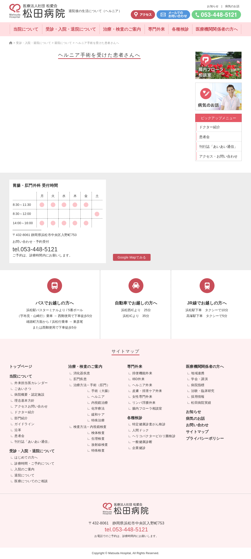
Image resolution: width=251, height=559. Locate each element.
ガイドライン (24, 424)
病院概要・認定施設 (29, 394)
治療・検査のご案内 (122, 29)
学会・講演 (199, 379)
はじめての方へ (26, 457)
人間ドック (140, 430)
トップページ (20, 366)
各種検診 (180, 29)
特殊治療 (98, 420)
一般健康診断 (142, 442)
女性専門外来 (142, 396)
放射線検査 (99, 444)
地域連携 (197, 373)
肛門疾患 (80, 379)
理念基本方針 (24, 400)
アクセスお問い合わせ (31, 406)
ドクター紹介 (209, 127)
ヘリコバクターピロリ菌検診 (153, 436)
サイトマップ (197, 432)
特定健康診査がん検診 (148, 424)
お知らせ (212, 6)
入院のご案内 (24, 469)
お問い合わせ (197, 425)
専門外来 (156, 29)
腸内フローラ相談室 (147, 408)
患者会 (204, 137)
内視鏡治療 (99, 402)
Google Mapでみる (132, 257)
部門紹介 (21, 418)
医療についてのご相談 (31, 481)
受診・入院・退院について (71, 29)
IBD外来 (138, 379)
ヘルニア (98, 396)
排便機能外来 (142, 373)
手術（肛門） (100, 385)
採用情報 (197, 396)
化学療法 (98, 408)
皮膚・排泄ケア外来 (147, 391)
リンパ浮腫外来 (143, 402)
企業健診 (138, 448)
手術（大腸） (101, 391)
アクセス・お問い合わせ (218, 156)
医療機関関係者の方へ (217, 29)
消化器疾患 (81, 373)
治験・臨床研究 (202, 391)
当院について (26, 29)
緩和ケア (98, 414)
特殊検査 (98, 450)
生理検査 (98, 438)
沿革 (17, 430)
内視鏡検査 (98, 427)
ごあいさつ (22, 389)
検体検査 (98, 433)
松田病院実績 (201, 402)
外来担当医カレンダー (31, 383)
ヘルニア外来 (142, 385)
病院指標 (197, 385)
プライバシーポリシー (205, 438)
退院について (24, 475)
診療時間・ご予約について (34, 463)
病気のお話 (232, 6)
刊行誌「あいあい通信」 (218, 147)
